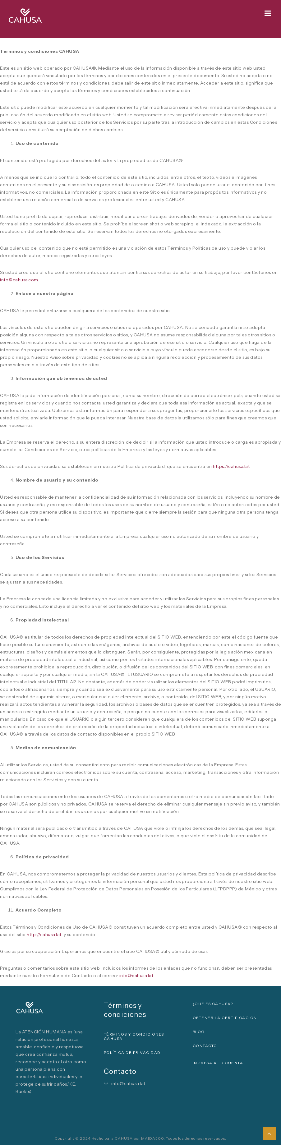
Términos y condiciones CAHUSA (134, 1036)
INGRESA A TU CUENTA (218, 1062)
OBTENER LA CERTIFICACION (225, 1017)
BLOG (199, 1031)
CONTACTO (205, 1045)
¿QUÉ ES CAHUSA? (213, 1003)
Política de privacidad (132, 1052)
